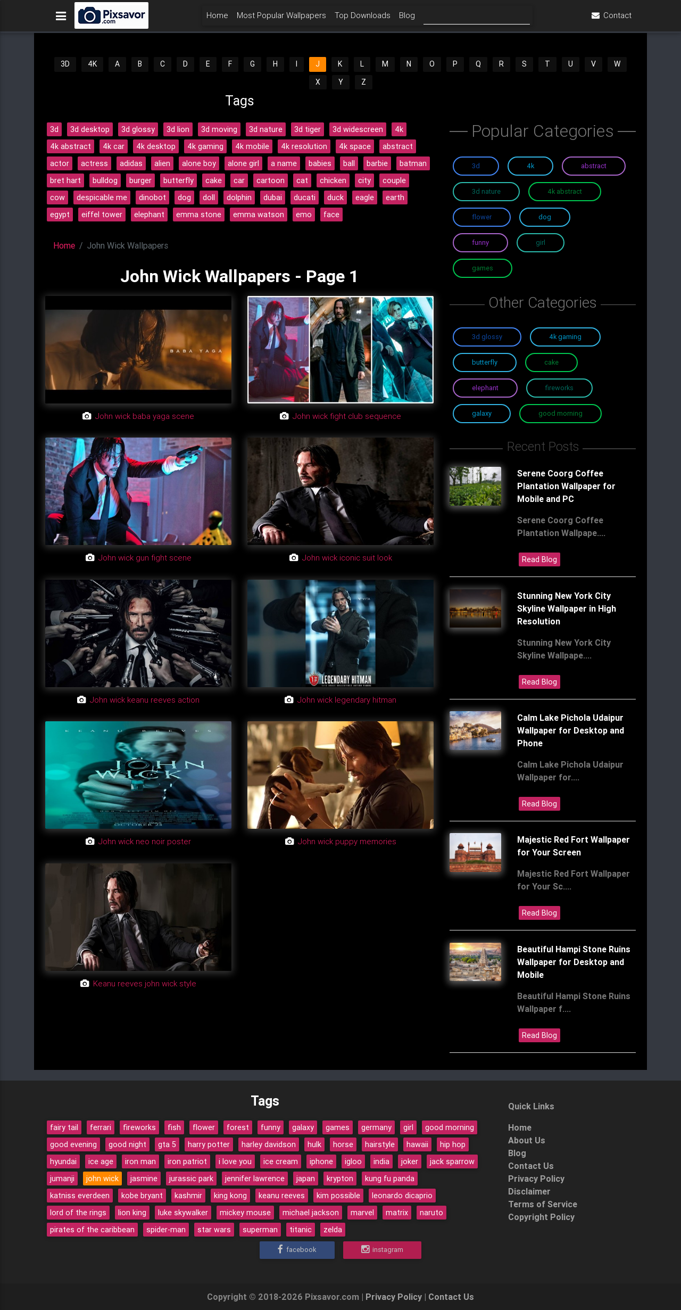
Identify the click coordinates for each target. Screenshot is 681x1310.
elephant (149, 214)
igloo (353, 1161)
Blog (407, 19)
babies (320, 163)
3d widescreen (358, 129)
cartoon (270, 180)
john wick (102, 1178)
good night (127, 1144)
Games (482, 268)
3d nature (266, 129)
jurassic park (191, 1178)
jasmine (143, 1178)
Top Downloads (363, 19)
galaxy (303, 1127)
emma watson (258, 214)
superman (260, 1229)
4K (92, 64)
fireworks (139, 1127)
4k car (113, 146)
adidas (131, 163)
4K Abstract (564, 191)
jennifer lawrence (255, 1178)
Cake (551, 362)
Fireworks (559, 387)
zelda (332, 1229)
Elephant (485, 387)
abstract (398, 146)
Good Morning (560, 413)
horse (343, 1144)
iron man (140, 1161)
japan (305, 1178)
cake (213, 180)
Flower (482, 216)
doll (209, 197)
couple (394, 180)
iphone (321, 1161)
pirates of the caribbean (92, 1229)
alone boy (199, 163)
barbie (377, 163)
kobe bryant (142, 1195)
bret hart (65, 180)
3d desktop (90, 129)
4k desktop (156, 146)
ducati (304, 197)
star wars (214, 1229)
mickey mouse (245, 1212)
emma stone (198, 214)
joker (409, 1161)
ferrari (100, 1127)
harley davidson (269, 1144)
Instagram (382, 1250)
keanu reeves (282, 1195)
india (381, 1161)
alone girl (243, 163)
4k (399, 129)
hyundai (63, 1161)
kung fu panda (389, 1178)
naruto (431, 1212)
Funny (480, 242)
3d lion (178, 129)
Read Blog (539, 559)
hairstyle (380, 1144)
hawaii (417, 1144)
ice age (100, 1161)
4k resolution (304, 146)
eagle (364, 197)
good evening (73, 1144)
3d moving (219, 129)
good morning (449, 1127)
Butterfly (484, 362)
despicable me (102, 197)
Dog (544, 216)
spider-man (166, 1229)
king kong (230, 1195)
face (331, 214)
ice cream (280, 1161)
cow (57, 197)
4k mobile (252, 146)
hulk (314, 1144)
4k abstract (70, 146)
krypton (340, 1178)
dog (184, 197)
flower (204, 1127)
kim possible (338, 1195)
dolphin (239, 197)
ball (349, 163)
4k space (355, 146)
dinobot (152, 197)
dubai (272, 197)
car (239, 180)
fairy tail (64, 1127)
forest (238, 1127)
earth (395, 197)
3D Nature (486, 191)
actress (94, 163)
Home (217, 19)
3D (65, 64)
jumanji (62, 1178)
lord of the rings (78, 1212)
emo (304, 214)
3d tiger (307, 129)
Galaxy (482, 413)
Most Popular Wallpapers (281, 19)
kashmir (188, 1195)
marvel (362, 1212)
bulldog (105, 180)
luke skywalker (183, 1212)
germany (376, 1127)
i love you (235, 1161)
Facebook (297, 1250)
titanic (300, 1229)
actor (59, 163)
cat (302, 180)
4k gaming (205, 146)
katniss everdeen (80, 1195)
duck (335, 197)
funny (270, 1127)
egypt (60, 214)
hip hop (453, 1144)
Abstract (594, 165)
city (364, 180)
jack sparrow (452, 1161)
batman (413, 163)
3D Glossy (487, 336)
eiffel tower (101, 214)
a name (284, 163)
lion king (132, 1212)
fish (174, 1127)
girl (408, 1127)
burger (140, 180)
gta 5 (167, 1144)
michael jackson (311, 1212)
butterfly (178, 180)
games (338, 1127)
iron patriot (187, 1161)
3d (54, 129)
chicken (333, 180)
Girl (540, 242)
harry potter (209, 1144)
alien (162, 163)
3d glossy (138, 129)
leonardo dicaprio (402, 1195)
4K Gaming (565, 336)
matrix (397, 1212)
